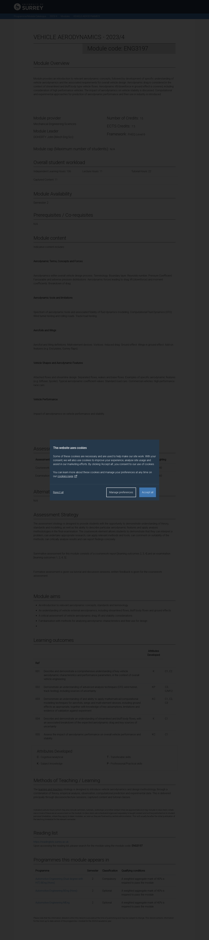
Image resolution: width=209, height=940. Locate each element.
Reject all (58, 492)
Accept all (147, 492)
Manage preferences (121, 492)
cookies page (67, 476)
